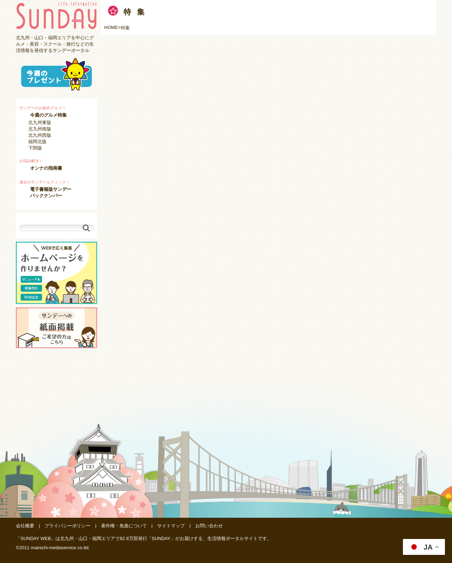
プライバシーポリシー (67, 525)
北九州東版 (39, 122)
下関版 (35, 148)
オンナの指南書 (46, 168)
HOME (111, 27)
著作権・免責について (124, 525)
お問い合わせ (209, 525)
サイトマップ (171, 525)
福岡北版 (37, 141)
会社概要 (25, 525)
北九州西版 (39, 135)
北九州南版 (39, 128)
